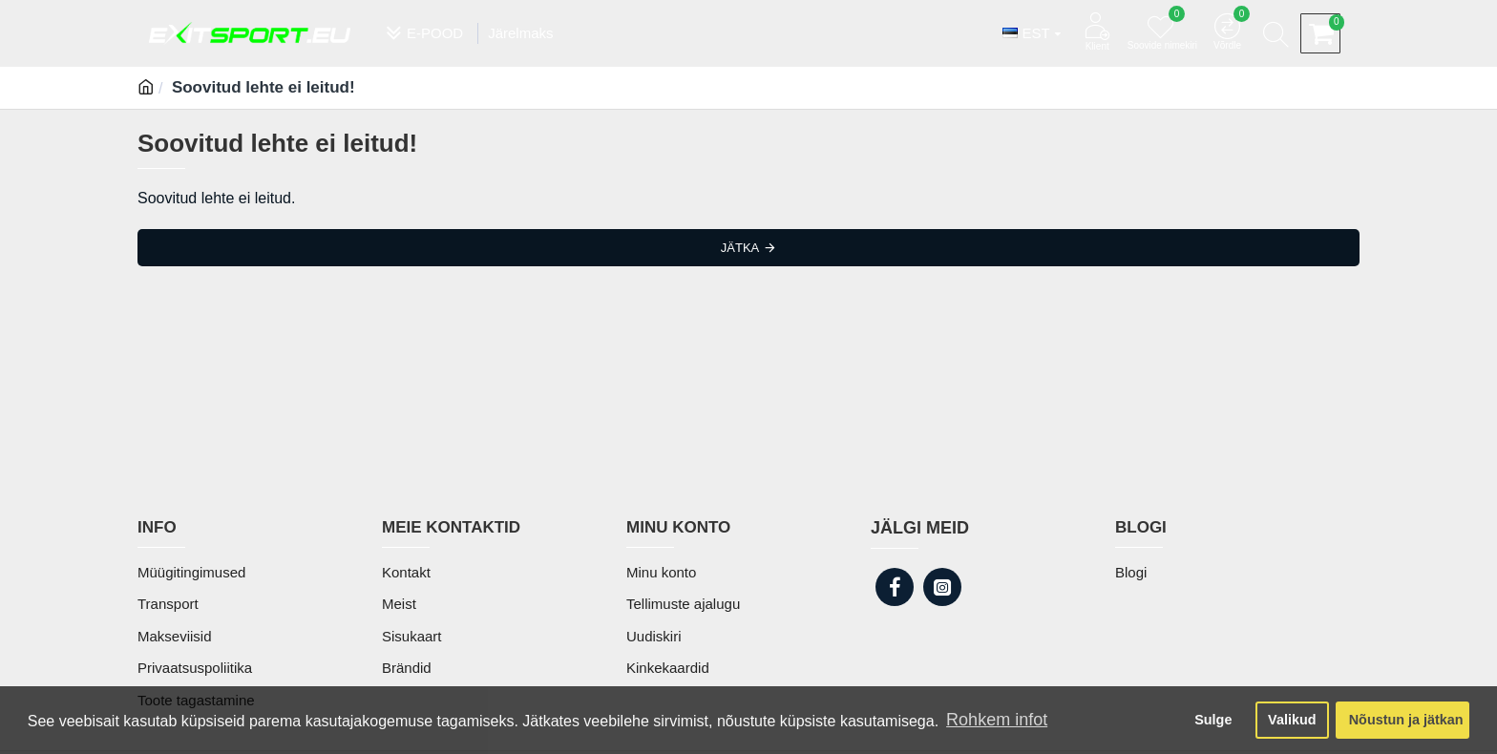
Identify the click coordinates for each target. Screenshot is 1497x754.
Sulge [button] (1213, 719)
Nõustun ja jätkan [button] (1406, 719)
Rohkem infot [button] (996, 719)
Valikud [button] (1292, 719)
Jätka (740, 248)
